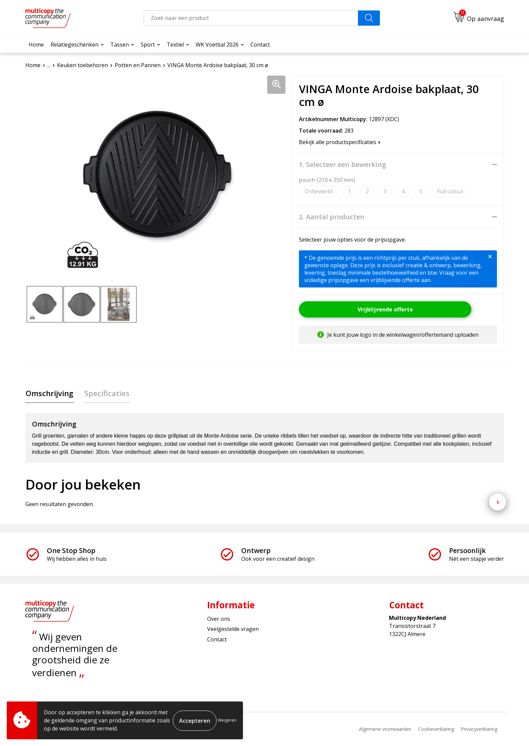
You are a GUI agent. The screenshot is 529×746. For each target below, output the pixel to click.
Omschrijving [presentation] (49, 393)
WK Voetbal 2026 (217, 44)
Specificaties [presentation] (105, 393)
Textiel (175, 44)
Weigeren (227, 720)
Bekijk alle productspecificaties (340, 142)
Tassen (119, 44)
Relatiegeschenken (75, 44)
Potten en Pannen (138, 65)
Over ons (218, 619)
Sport (148, 44)
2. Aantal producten (331, 217)
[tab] (49, 394)
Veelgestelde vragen (233, 629)
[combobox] (251, 18)
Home (36, 44)
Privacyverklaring (479, 729)
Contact (260, 44)
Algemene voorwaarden (385, 729)
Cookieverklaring (436, 729)
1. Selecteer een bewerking (342, 164)
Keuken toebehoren (82, 65)
